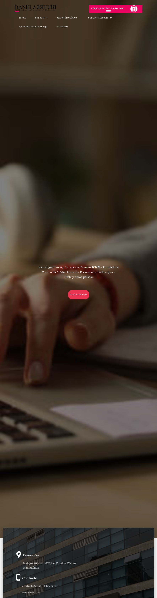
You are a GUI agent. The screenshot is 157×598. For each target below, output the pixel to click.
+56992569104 (31, 592)
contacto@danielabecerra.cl (40, 586)
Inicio (22, 18)
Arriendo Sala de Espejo (33, 26)
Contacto (62, 26)
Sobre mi (41, 18)
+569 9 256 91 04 (78, 294)
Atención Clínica (68, 18)
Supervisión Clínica (100, 18)
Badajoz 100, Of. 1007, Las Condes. (44, 563)
